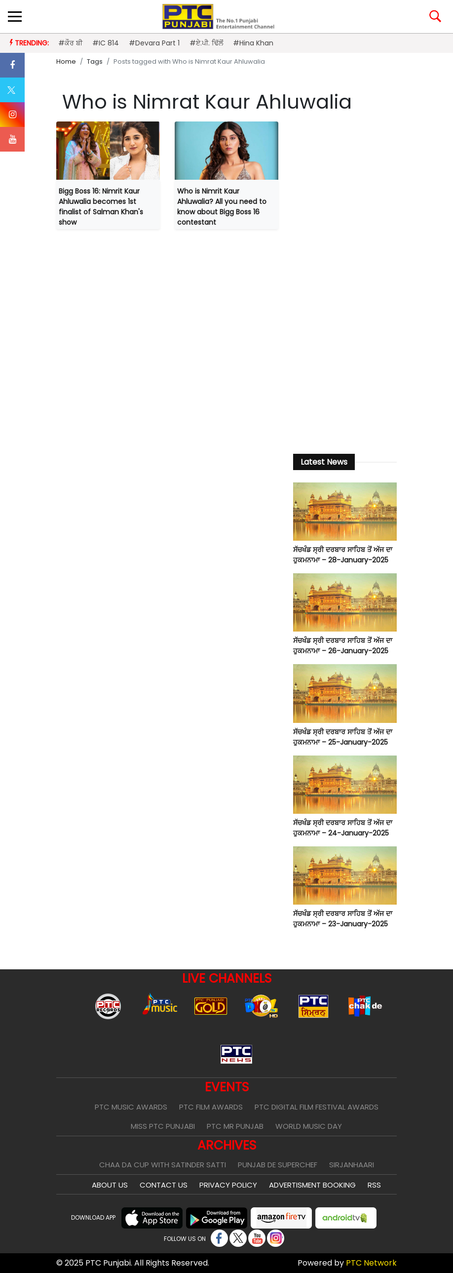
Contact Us (164, 1185)
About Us (110, 1185)
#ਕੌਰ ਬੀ (70, 43)
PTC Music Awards (131, 1107)
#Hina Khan (253, 43)
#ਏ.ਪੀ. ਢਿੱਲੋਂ (206, 43)
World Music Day (308, 1126)
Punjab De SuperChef (277, 1164)
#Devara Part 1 (154, 43)
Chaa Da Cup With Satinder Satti (162, 1164)
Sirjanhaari (351, 1164)
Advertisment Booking (312, 1185)
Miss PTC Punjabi (163, 1126)
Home (66, 61)
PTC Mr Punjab (235, 1126)
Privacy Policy (228, 1185)
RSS (374, 1185)
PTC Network (371, 1263)
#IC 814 (105, 43)
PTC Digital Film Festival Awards (316, 1107)
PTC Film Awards (211, 1107)
